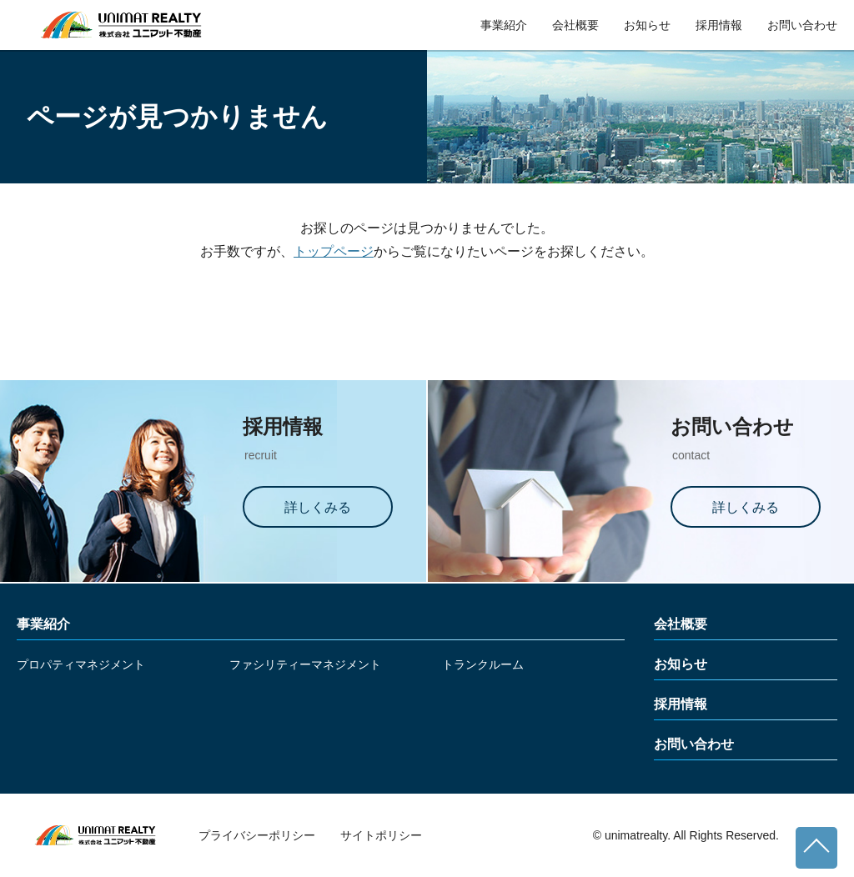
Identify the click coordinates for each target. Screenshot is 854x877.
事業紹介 (503, 25)
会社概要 (575, 25)
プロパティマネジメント (81, 664)
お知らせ (647, 25)
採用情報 (719, 25)
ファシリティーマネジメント (305, 664)
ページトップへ (816, 848)
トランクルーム (483, 664)
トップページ (334, 251)
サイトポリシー (381, 835)
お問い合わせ (802, 25)
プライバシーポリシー (256, 835)
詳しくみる (317, 507)
